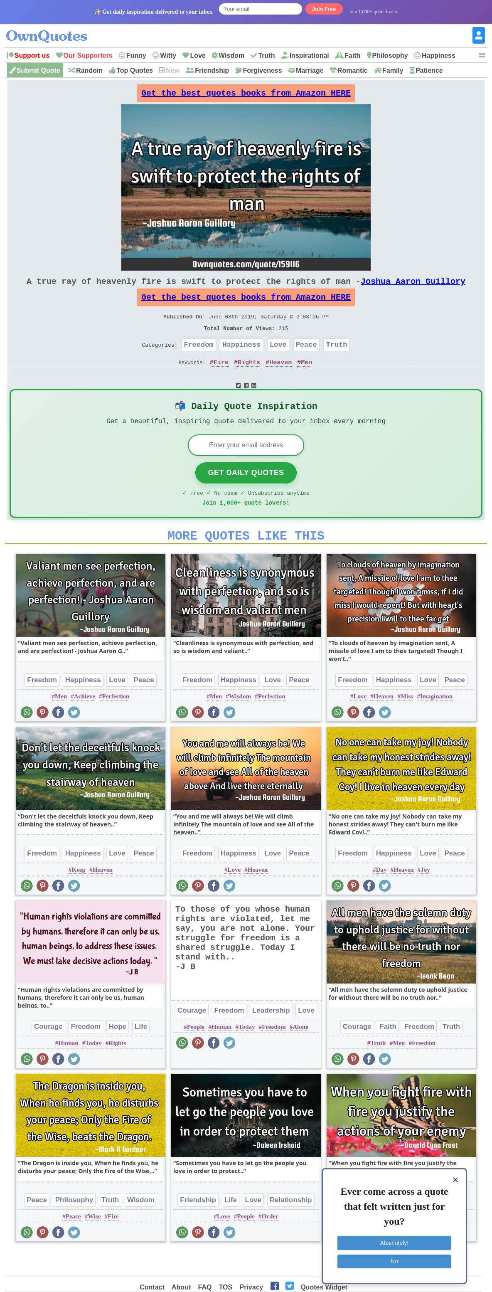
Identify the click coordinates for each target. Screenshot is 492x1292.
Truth (266, 55)
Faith (352, 55)
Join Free (324, 9)
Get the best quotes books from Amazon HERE (246, 95)
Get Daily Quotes (246, 493)
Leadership (271, 1036)
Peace (306, 359)
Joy (425, 895)
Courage (48, 1052)
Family (392, 70)
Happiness (438, 55)
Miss (407, 722)
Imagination (436, 722)
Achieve (84, 722)
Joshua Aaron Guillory (413, 287)
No (394, 1260)
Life (141, 1052)
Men (306, 379)
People (196, 1052)
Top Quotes (134, 70)
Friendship (212, 70)
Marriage (310, 70)
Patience (429, 70)
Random (89, 70)
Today (93, 1068)
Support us (32, 55)
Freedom (198, 359)
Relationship (291, 1226)
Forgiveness (262, 70)
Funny (136, 55)
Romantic (352, 70)
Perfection (116, 722)
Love (197, 55)
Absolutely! (394, 1242)
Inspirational (309, 55)
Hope (118, 1052)
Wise (94, 1242)
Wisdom (231, 55)
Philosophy (390, 55)
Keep (79, 895)
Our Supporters (88, 55)
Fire (221, 379)
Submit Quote (38, 70)
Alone (300, 1052)
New (173, 70)
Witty (168, 55)
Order (270, 1242)
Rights (249, 379)
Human (68, 1068)
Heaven (280, 379)
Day (381, 895)
